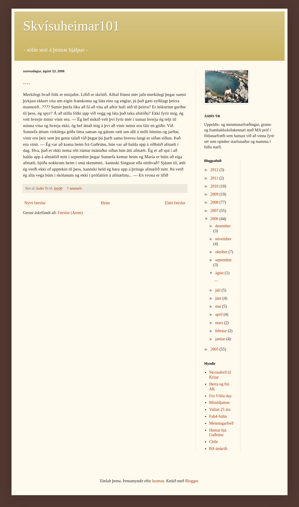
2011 (214, 178)
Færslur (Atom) (70, 213)
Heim (105, 203)
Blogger (191, 481)
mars (219, 323)
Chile (213, 442)
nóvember (223, 239)
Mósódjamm (219, 402)
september (223, 260)
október (221, 252)
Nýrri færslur (35, 203)
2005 (215, 349)
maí (218, 306)
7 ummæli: (75, 188)
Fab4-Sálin (218, 416)
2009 (215, 194)
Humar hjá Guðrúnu (217, 432)
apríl (219, 314)
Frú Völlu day (220, 396)
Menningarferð (221, 423)
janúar (220, 339)
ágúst (220, 273)
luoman (158, 481)
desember (223, 226)
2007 (215, 211)
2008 (215, 202)
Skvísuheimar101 (71, 25)
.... (26, 82)
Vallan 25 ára (220, 409)
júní (218, 298)
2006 (215, 219)
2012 (215, 170)
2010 (215, 186)
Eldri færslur (175, 203)
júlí (218, 290)
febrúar (221, 331)
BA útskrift (218, 449)
